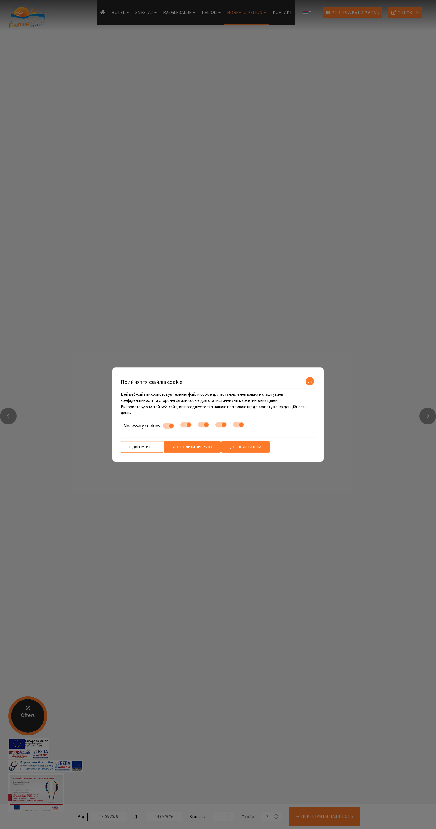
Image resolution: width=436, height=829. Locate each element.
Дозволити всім (245, 446)
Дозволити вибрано (192, 446)
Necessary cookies (148, 426)
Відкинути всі (142, 446)
